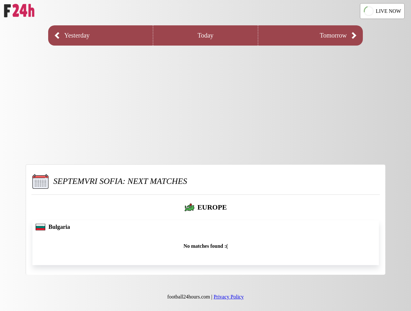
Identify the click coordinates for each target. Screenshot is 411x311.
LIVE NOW (382, 11)
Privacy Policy (229, 296)
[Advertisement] (205, 100)
